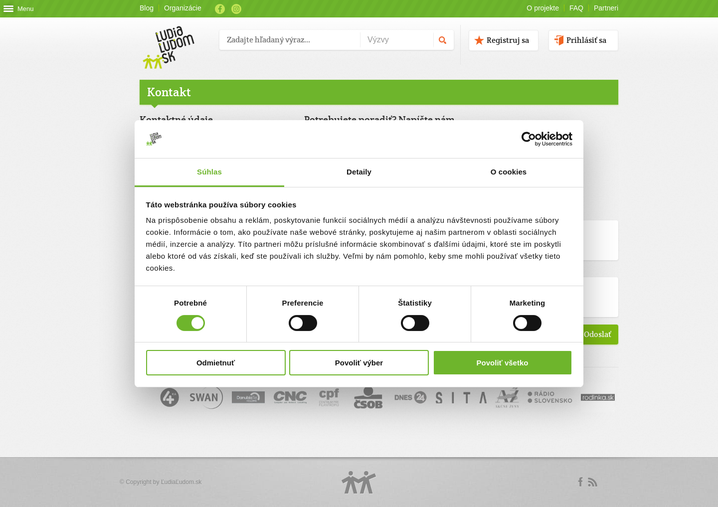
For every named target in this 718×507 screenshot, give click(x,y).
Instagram (236, 9)
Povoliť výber (359, 362)
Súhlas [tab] (209, 172)
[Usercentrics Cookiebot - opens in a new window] (528, 139)
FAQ (576, 7)
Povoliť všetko (503, 362)
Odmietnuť (215, 362)
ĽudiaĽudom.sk (181, 482)
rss (592, 482)
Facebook (220, 9)
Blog (147, 7)
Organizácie (182, 7)
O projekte (543, 7)
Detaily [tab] (359, 172)
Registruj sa (508, 40)
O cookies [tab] (509, 172)
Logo (359, 482)
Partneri (606, 7)
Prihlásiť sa (586, 40)
